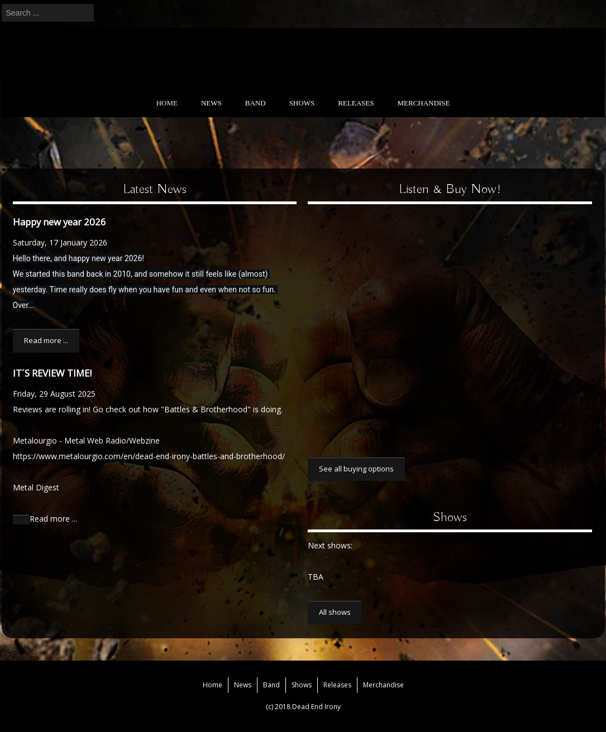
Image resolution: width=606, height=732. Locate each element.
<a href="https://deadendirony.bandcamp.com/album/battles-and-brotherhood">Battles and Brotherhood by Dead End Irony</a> (419, 323)
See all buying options (356, 469)
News (211, 103)
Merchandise (423, 103)
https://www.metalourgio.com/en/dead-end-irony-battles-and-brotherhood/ (149, 456)
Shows (302, 103)
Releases (356, 103)
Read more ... (46, 340)
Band (255, 103)
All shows (335, 612)
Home (167, 103)
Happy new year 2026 (59, 221)
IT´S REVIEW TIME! (52, 373)
